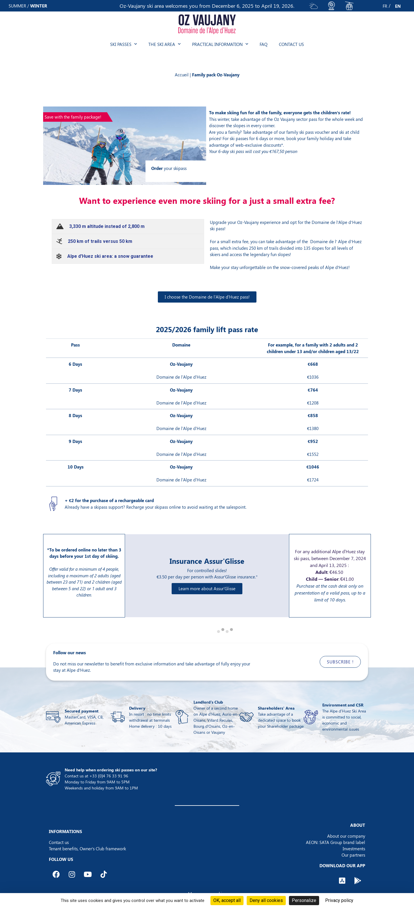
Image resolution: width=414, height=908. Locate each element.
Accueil (182, 75)
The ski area (164, 44)
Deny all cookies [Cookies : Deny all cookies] (266, 900)
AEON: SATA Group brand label (335, 842)
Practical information (220, 44)
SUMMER (17, 6)
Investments (354, 848)
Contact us (291, 44)
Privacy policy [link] (339, 900)
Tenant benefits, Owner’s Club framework (87, 848)
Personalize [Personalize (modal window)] (304, 900)
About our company (346, 836)
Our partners (353, 855)
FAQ (263, 44)
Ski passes (123, 44)
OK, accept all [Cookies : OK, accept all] (227, 900)
